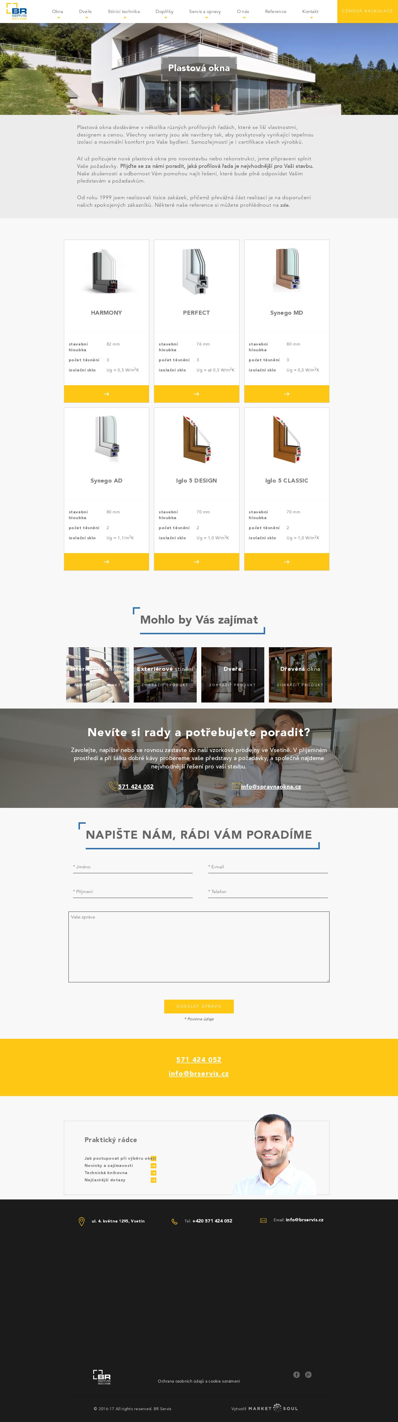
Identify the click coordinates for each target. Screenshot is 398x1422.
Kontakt (310, 12)
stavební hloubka (78, 347)
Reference (276, 12)
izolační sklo (82, 370)
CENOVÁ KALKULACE (367, 11)
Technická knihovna (106, 1173)
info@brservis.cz (199, 1074)
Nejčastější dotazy (105, 1180)
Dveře (89, 16)
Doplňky (168, 16)
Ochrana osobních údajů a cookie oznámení (199, 1381)
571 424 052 (199, 1060)
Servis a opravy (209, 16)
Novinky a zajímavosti (109, 1166)
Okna (61, 16)
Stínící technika (128, 16)
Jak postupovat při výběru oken (120, 1159)
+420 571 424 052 (212, 1221)
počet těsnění (84, 360)
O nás (247, 16)
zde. (285, 205)
